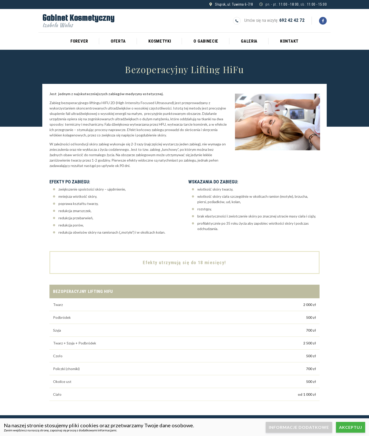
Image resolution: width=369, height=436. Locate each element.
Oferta (118, 41)
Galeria (249, 41)
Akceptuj (350, 427)
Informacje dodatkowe (299, 427)
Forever (79, 41)
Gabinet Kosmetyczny (78, 20)
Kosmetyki (159, 41)
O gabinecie (205, 41)
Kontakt (289, 41)
